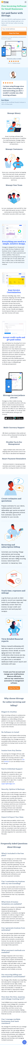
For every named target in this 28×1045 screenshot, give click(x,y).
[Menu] (25, 2)
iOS (23, 759)
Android (6, 761)
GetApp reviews (16, 63)
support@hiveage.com (8, 784)
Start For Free (14, 33)
